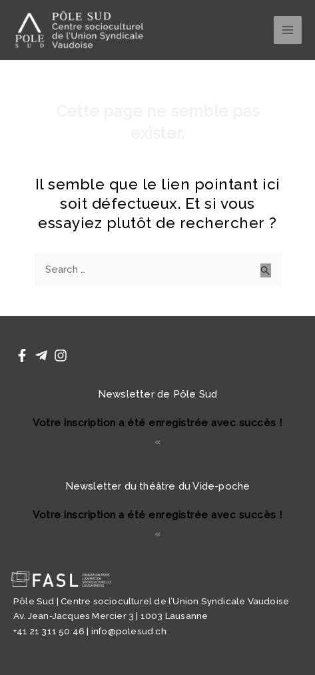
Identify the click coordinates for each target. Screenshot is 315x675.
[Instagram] (60, 355)
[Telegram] (41, 355)
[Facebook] (22, 355)
